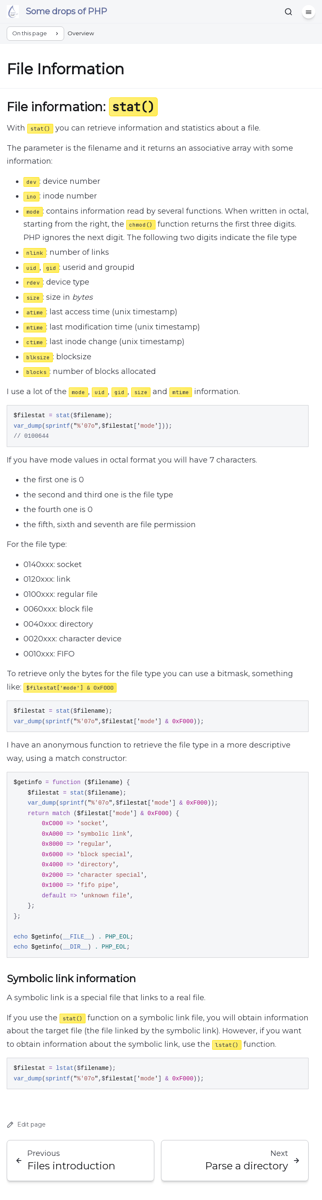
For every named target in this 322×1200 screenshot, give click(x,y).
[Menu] (308, 11)
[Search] (288, 11)
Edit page (26, 1124)
